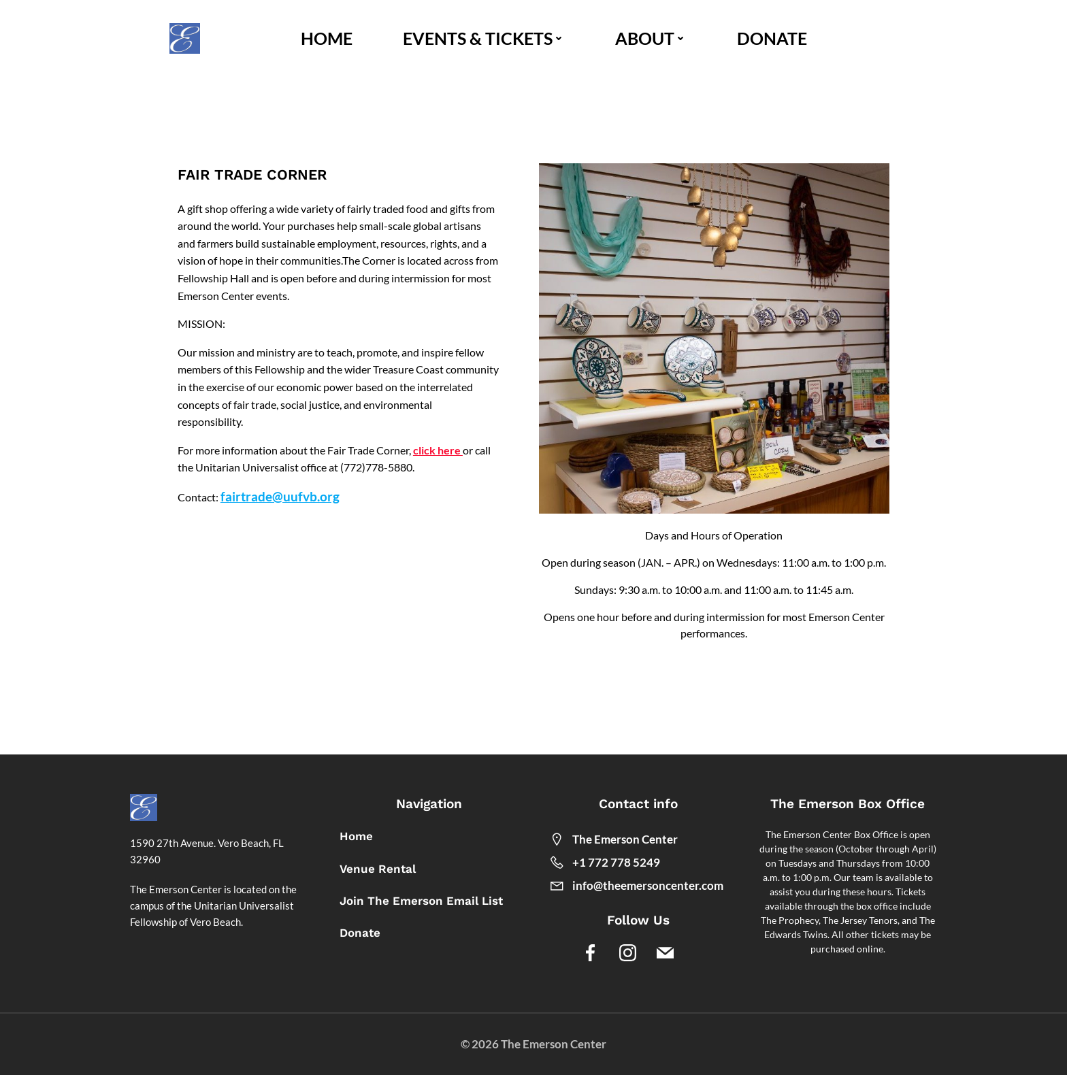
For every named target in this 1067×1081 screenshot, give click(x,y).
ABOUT (652, 39)
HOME (328, 39)
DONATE (773, 39)
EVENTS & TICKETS (485, 39)
